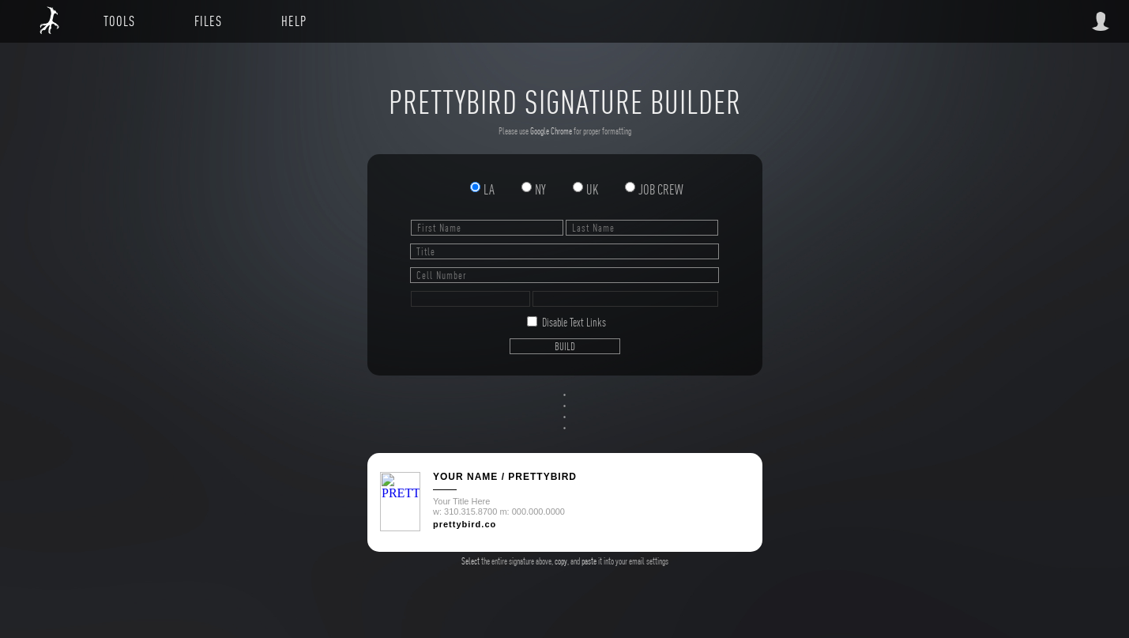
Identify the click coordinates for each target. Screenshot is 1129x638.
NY (534, 189)
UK (586, 189)
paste (588, 561)
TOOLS (119, 21)
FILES (208, 21)
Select (470, 561)
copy (561, 561)
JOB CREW (653, 189)
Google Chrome (551, 131)
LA (483, 189)
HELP (294, 21)
